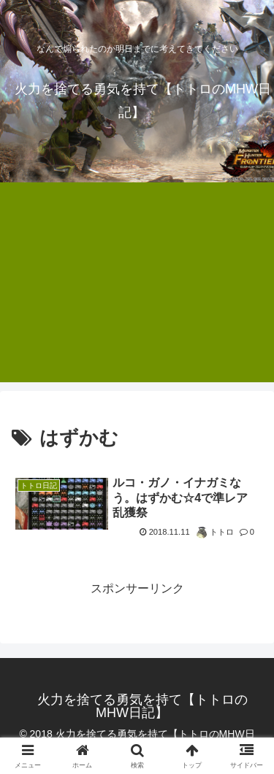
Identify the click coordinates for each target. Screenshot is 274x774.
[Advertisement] (137, 291)
